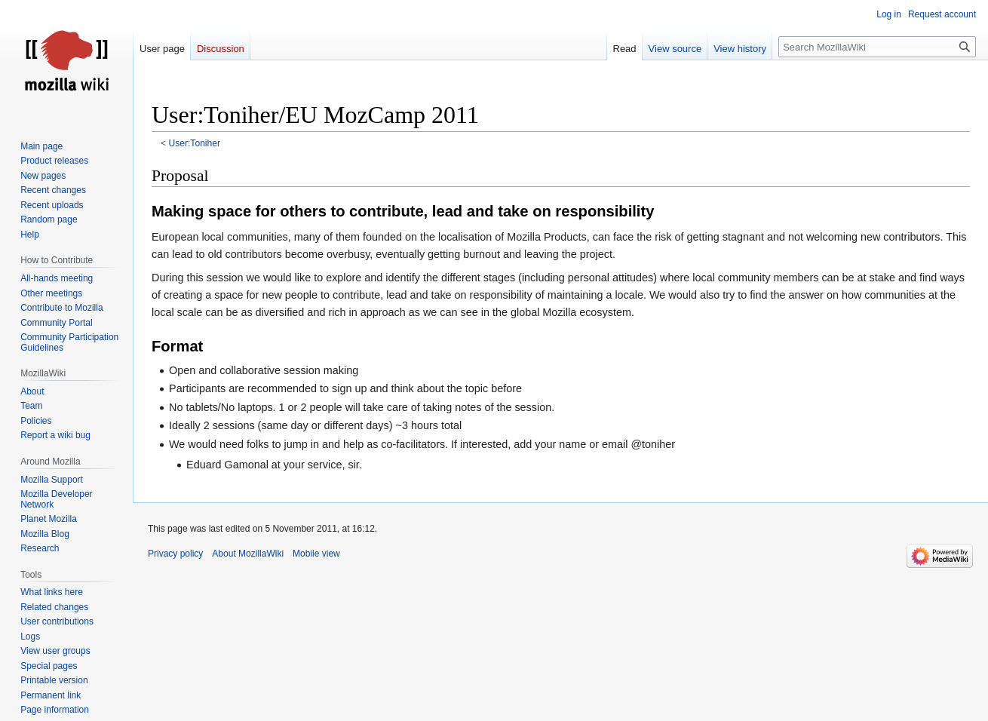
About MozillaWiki (248, 553)
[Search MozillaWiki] (877, 46)
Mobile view (316, 553)
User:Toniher (194, 143)
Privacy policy (175, 553)
